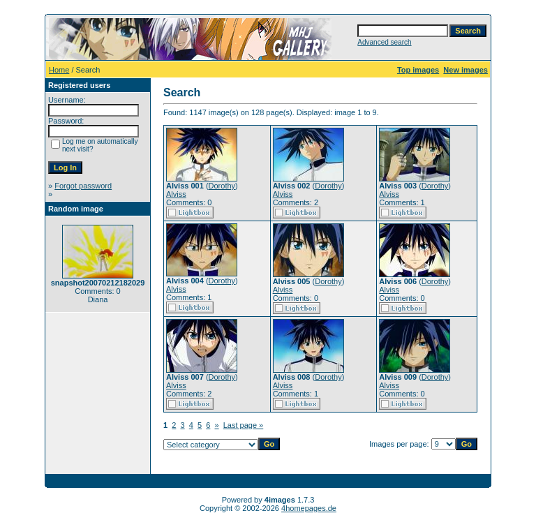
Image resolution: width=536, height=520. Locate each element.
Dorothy (222, 185)
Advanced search (384, 42)
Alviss (176, 194)
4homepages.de (308, 508)
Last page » (243, 425)
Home (59, 70)
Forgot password (83, 185)
